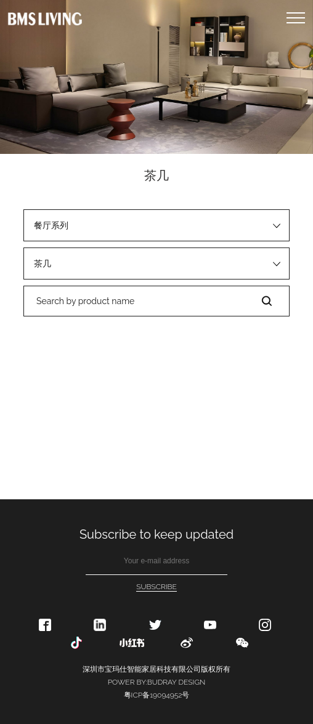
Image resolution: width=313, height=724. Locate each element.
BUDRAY (162, 682)
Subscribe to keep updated (156, 534)
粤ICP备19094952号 (157, 695)
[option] (156, 77)
